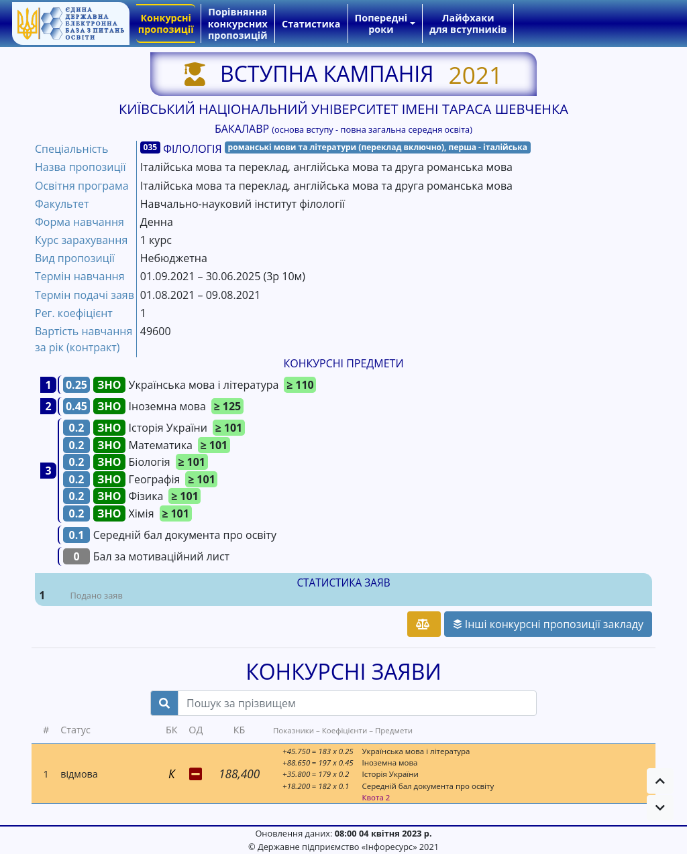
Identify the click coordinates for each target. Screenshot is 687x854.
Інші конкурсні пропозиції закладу (548, 624)
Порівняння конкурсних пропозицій (238, 23)
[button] (660, 781)
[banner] (70, 23)
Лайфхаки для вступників (468, 23)
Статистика (311, 23)
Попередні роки (381, 23)
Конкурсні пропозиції (166, 23)
